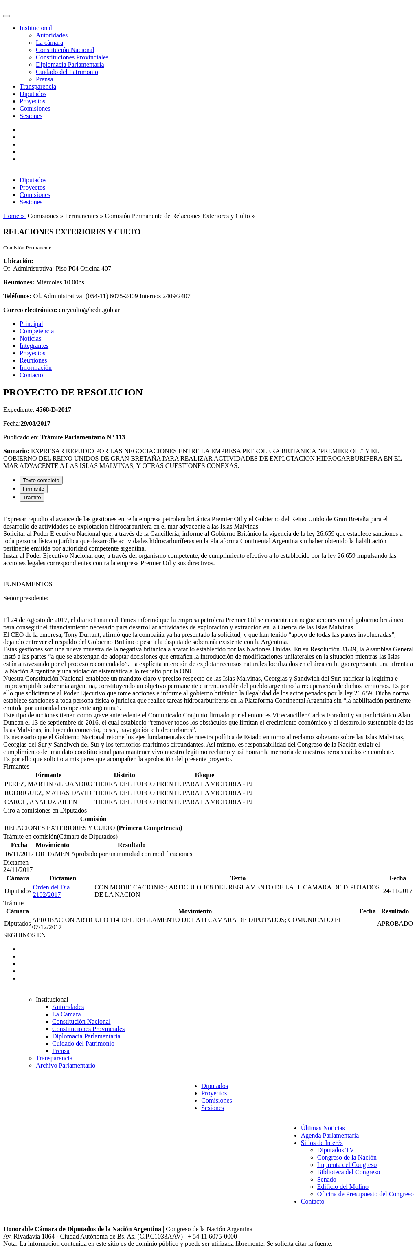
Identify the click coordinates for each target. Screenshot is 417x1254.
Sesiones (31, 115)
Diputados (33, 93)
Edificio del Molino (343, 1186)
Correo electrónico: (30, 309)
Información (36, 367)
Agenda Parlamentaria (330, 1135)
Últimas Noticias (323, 1128)
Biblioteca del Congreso (348, 1172)
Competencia (37, 331)
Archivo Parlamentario (65, 1065)
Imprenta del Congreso (347, 1164)
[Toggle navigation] (6, 16)
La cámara (49, 42)
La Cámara (66, 1014)
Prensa (44, 79)
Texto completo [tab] (41, 480)
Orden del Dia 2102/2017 (51, 891)
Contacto (31, 374)
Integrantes (34, 345)
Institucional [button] (36, 27)
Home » (14, 215)
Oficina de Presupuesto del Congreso (365, 1194)
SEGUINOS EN (24, 935)
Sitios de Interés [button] (322, 1142)
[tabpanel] (208, 635)
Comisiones (35, 108)
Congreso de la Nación (347, 1157)
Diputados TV (335, 1150)
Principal (31, 323)
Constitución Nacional (65, 49)
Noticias (30, 338)
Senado (326, 1179)
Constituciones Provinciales (72, 57)
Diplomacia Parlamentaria (70, 64)
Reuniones (33, 360)
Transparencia (38, 86)
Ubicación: (18, 261)
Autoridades (52, 35)
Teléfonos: (17, 296)
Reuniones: (18, 282)
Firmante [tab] (33, 489)
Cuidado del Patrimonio (67, 71)
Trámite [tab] (32, 497)
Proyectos (32, 101)
